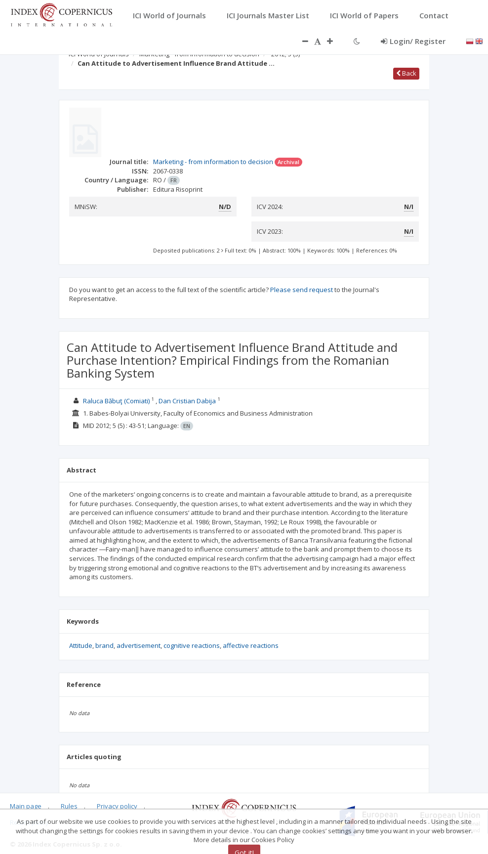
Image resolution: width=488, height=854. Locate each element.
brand (104, 645)
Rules (69, 806)
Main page (25, 806)
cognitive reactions (191, 645)
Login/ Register (413, 41)
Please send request (301, 289)
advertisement (139, 645)
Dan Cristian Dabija (187, 400)
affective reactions (251, 645)
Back (406, 73)
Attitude (80, 645)
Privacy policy (117, 806)
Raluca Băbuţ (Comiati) (116, 400)
